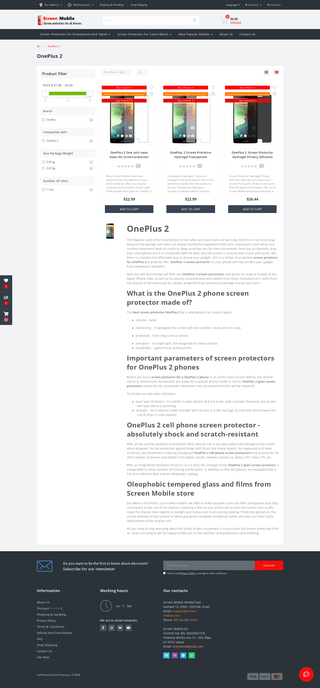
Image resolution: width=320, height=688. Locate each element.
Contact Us (247, 34)
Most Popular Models (195, 34)
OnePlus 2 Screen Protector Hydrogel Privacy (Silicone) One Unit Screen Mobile (252, 156)
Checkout (235, 22)
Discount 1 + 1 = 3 (49, 608)
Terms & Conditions (50, 627)
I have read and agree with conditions (197, 573)
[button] (51, 5)
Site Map (43, 657)
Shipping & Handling (111, 5)
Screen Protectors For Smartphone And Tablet (75, 34)
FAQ (40, 639)
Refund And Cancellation (54, 633)
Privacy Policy (188, 573)
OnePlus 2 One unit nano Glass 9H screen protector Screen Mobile (129, 156)
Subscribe (269, 565)
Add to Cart (129, 209)
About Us (226, 34)
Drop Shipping (139, 5)
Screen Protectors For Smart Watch (144, 34)
